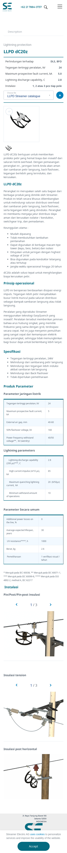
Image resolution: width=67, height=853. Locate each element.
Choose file (11, 93)
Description (15, 31)
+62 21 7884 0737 (31, 7)
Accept (33, 846)
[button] (16, 605)
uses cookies (37, 834)
